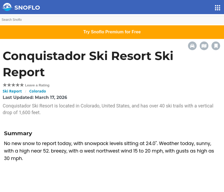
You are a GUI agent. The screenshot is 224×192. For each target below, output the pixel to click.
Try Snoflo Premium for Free (112, 32)
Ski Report (12, 91)
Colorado (37, 91)
